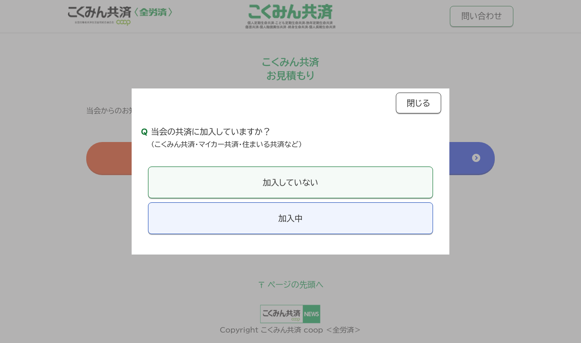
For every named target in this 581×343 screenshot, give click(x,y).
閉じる (418, 103)
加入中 (290, 218)
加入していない (290, 182)
